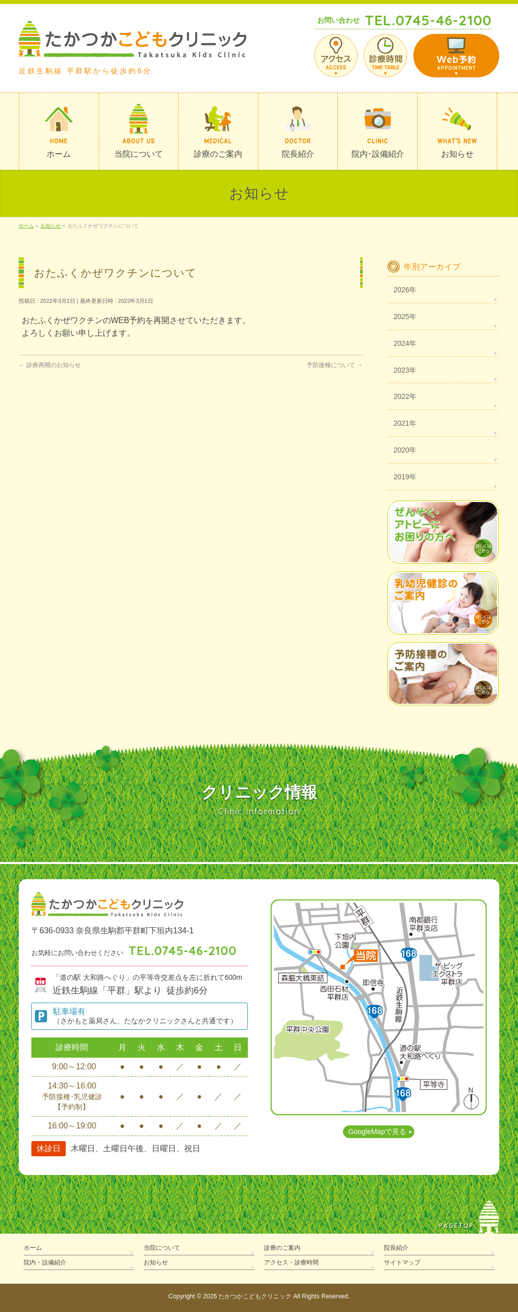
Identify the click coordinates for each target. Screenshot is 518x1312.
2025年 (405, 316)
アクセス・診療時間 (291, 1262)
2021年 (405, 423)
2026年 (405, 290)
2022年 (405, 396)
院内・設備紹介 (45, 1262)
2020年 (405, 450)
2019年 (405, 477)
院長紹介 (396, 1247)
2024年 (405, 343)
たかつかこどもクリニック (255, 1296)
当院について (162, 1247)
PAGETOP (456, 1226)
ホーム (33, 1247)
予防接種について (335, 365)
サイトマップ (402, 1262)
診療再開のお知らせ (50, 365)
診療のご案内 (282, 1247)
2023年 (405, 370)
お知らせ (156, 1262)
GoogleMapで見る (377, 1131)
